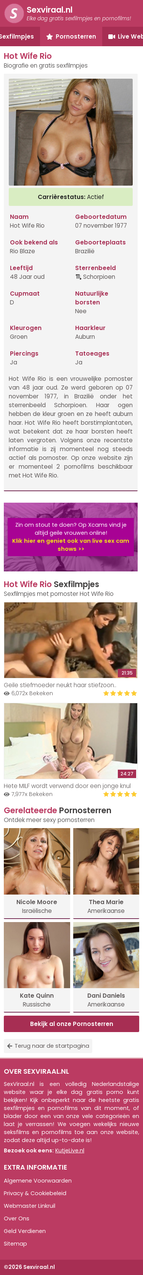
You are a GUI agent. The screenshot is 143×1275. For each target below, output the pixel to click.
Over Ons (16, 1218)
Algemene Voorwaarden (38, 1180)
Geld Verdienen (25, 1231)
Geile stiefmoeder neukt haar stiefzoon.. (60, 685)
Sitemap (15, 1243)
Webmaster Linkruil (29, 1206)
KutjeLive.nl (69, 1150)
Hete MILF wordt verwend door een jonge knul (67, 786)
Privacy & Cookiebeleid (35, 1193)
